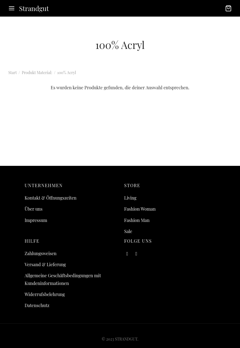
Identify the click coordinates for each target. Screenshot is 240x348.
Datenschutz (37, 305)
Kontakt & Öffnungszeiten (51, 198)
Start (12, 72)
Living (130, 198)
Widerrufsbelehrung (45, 294)
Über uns (34, 209)
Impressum (36, 220)
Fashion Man (137, 220)
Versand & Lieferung (45, 264)
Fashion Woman (140, 209)
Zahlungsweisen (40, 253)
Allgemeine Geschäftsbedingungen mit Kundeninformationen (63, 279)
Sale (128, 231)
